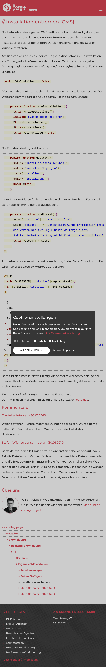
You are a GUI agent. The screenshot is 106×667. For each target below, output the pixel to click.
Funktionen (23, 341)
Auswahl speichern (65, 350)
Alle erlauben (29, 350)
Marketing (57, 341)
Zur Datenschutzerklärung (63, 333)
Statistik (41, 341)
